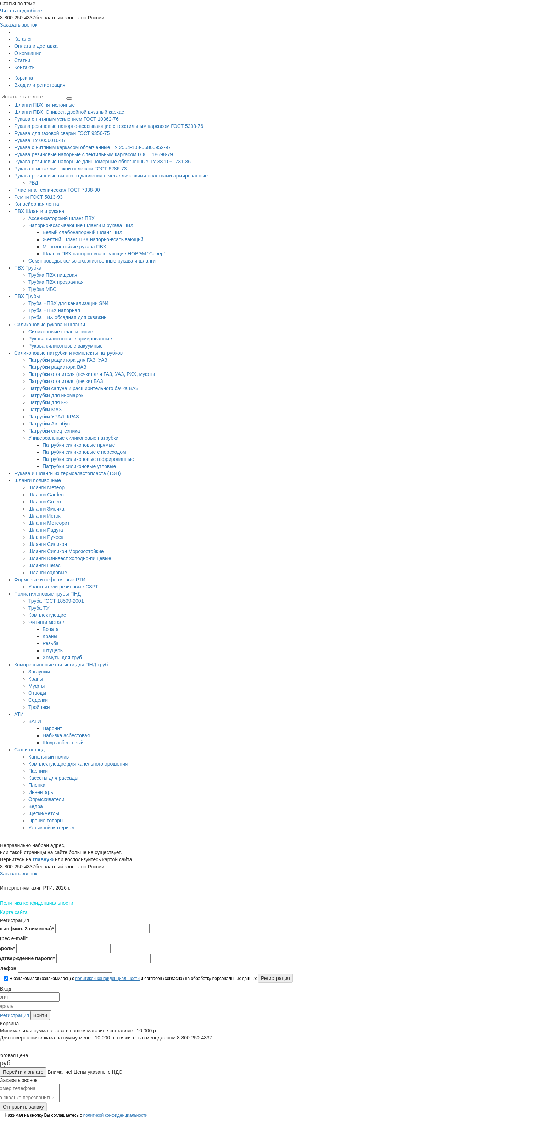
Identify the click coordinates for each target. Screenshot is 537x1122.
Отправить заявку (23, 1107)
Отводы (37, 693)
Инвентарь (40, 792)
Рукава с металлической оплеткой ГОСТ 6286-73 (70, 168)
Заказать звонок (18, 25)
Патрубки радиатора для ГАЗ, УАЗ (67, 360)
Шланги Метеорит (48, 523)
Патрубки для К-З (48, 402)
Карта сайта (14, 912)
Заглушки (39, 672)
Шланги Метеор (46, 487)
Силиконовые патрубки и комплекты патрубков (68, 353)
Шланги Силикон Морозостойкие (66, 551)
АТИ (19, 714)
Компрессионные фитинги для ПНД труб (61, 664)
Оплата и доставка (35, 46)
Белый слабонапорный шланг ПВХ (82, 232)
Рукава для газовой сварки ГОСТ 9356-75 (62, 133)
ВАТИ (34, 721)
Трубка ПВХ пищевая (52, 275)
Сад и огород (29, 749)
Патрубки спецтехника (54, 431)
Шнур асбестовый (63, 742)
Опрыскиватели (46, 799)
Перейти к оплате (23, 1072)
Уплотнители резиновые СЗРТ (63, 587)
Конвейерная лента (36, 204)
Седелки (38, 700)
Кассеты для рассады (53, 778)
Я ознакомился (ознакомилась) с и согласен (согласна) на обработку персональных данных (130, 978)
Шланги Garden (46, 494)
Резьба (50, 643)
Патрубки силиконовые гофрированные (88, 459)
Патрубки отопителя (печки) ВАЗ (65, 381)
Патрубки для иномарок (55, 395)
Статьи (22, 60)
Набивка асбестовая (66, 735)
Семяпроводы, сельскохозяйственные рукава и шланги (92, 261)
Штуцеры (53, 650)
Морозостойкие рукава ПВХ (74, 246)
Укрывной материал (51, 827)
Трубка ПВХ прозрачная (56, 282)
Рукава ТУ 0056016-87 (40, 140)
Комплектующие (47, 615)
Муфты (36, 686)
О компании (27, 53)
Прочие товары (45, 820)
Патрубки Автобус (49, 424)
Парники (38, 771)
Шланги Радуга (45, 530)
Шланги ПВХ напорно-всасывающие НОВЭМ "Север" (104, 253)
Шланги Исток (44, 516)
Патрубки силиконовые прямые (79, 445)
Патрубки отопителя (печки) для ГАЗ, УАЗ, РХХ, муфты (91, 374)
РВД (33, 183)
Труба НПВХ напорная (54, 310)
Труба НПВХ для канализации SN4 (68, 303)
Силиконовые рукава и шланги (49, 324)
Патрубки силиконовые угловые (79, 466)
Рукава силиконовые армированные (70, 339)
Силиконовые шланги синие (60, 331)
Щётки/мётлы (43, 813)
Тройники (39, 707)
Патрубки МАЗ (45, 409)
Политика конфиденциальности (36, 903)
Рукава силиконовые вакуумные (65, 346)
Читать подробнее (21, 10)
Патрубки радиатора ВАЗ (57, 367)
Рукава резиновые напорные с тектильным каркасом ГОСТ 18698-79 (93, 154)
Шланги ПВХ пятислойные (44, 105)
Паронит (52, 728)
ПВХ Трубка (27, 268)
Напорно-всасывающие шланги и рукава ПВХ (80, 225)
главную (43, 859)
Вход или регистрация (39, 85)
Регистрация (14, 1015)
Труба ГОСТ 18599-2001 (56, 601)
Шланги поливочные (37, 480)
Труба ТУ (38, 608)
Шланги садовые (47, 572)
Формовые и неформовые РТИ (49, 579)
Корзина (23, 78)
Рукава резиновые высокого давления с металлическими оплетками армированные (111, 176)
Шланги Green (44, 501)
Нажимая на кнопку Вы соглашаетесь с (75, 1115)
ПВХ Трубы (27, 296)
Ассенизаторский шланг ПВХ (61, 218)
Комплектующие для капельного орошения (78, 764)
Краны (50, 636)
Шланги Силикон (47, 544)
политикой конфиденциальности (107, 978)
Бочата (50, 629)
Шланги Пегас (44, 565)
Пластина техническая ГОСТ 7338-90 (57, 190)
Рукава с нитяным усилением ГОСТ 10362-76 (66, 119)
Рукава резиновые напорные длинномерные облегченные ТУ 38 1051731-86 (102, 161)
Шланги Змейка (46, 509)
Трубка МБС (42, 289)
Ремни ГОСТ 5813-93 (38, 197)
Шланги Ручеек (45, 537)
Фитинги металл (47, 622)
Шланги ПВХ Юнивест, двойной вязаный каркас (69, 112)
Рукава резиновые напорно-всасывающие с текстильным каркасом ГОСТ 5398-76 (108, 126)
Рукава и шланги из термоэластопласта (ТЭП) (67, 473)
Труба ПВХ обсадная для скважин (67, 317)
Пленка (36, 785)
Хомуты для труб (62, 657)
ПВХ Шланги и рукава (39, 211)
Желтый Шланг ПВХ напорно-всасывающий (93, 239)
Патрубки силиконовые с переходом (84, 452)
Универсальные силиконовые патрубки (73, 438)
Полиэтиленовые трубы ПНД (47, 594)
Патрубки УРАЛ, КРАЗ (53, 416)
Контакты (24, 67)
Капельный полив (48, 757)
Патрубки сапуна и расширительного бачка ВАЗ (83, 388)
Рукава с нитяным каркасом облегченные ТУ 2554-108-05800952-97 (92, 147)
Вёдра (35, 806)
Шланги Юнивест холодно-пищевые (69, 558)
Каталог (23, 39)
